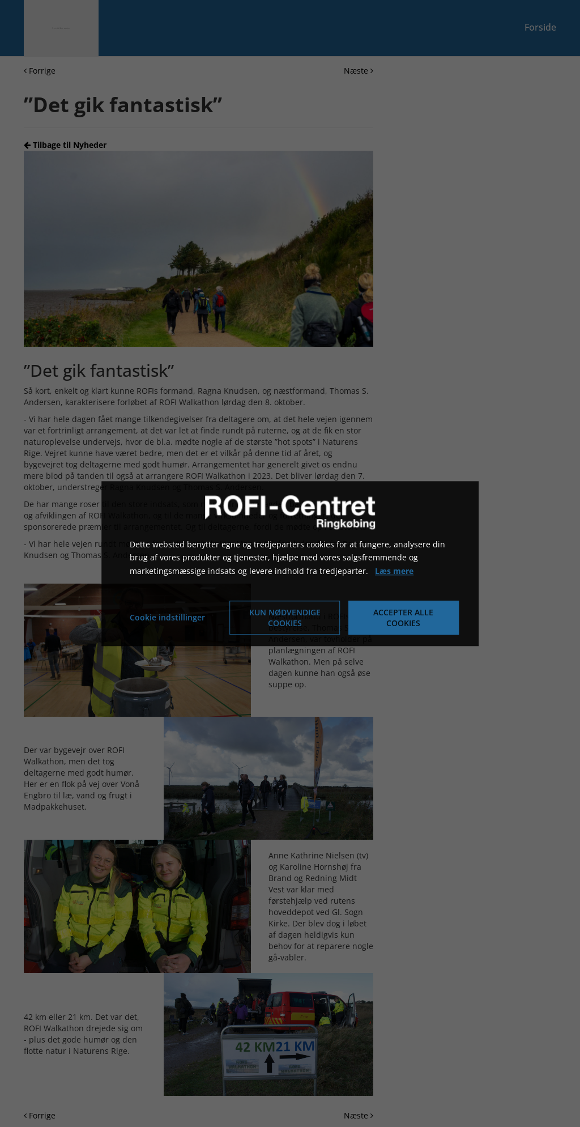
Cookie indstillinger (167, 617)
